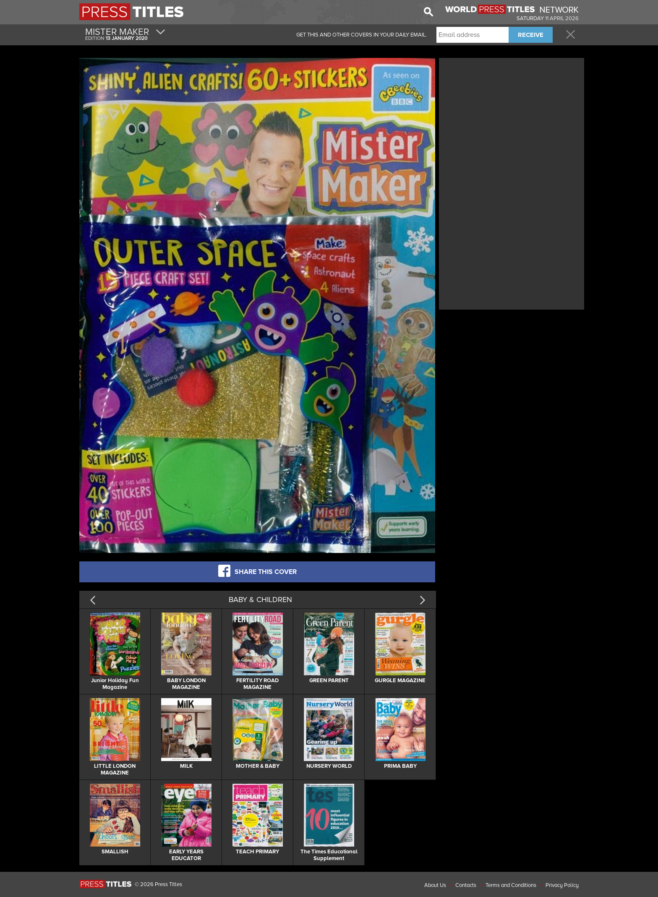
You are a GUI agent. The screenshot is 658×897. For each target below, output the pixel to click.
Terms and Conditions (511, 885)
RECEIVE (530, 35)
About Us (435, 885)
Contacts (465, 885)
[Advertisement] (511, 118)
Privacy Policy (562, 885)
